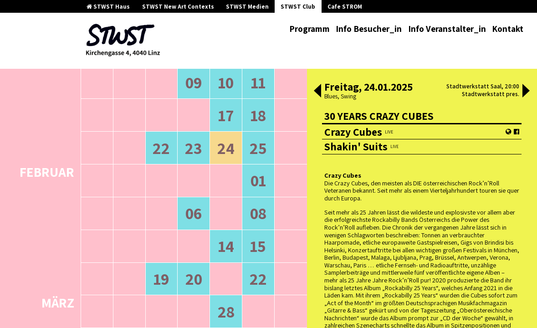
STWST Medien (247, 6)
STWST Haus (108, 6)
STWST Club (298, 6)
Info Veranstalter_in (447, 29)
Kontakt (507, 29)
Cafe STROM (344, 6)
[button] (317, 91)
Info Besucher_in (369, 29)
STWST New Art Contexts (178, 6)
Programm (309, 29)
